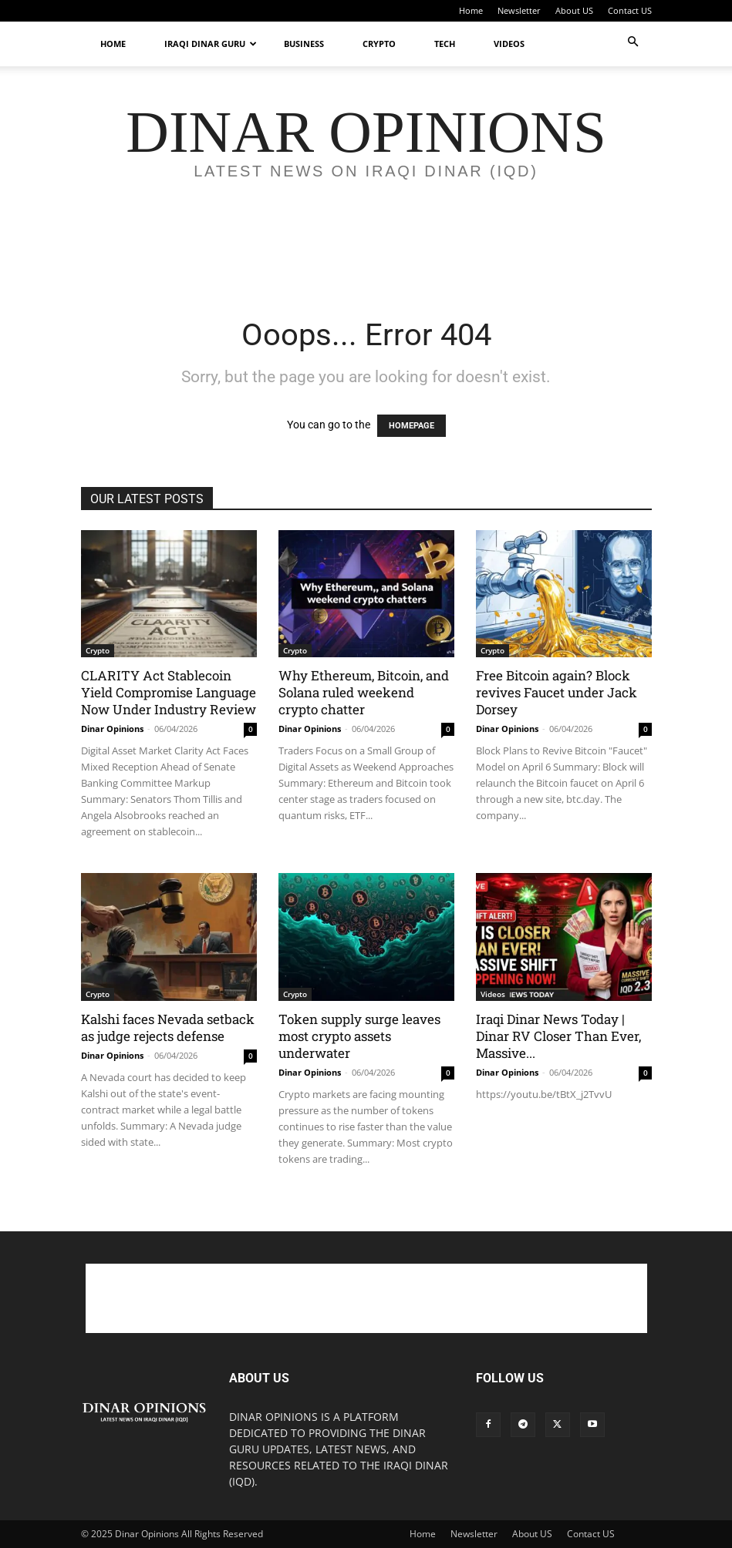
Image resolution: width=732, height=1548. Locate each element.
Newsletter (519, 10)
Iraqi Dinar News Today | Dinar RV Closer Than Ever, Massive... (558, 1036)
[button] (633, 42)
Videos (509, 43)
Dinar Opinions (112, 728)
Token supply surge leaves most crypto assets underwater (359, 1036)
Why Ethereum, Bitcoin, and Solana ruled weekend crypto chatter (363, 692)
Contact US (630, 10)
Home (471, 10)
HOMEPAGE (411, 426)
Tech (444, 43)
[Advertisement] (366, 254)
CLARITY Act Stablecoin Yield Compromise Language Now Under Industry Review (168, 692)
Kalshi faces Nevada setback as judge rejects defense (168, 1027)
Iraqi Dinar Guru (210, 43)
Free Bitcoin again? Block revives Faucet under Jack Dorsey (556, 692)
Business (304, 43)
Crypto (379, 43)
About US (574, 10)
